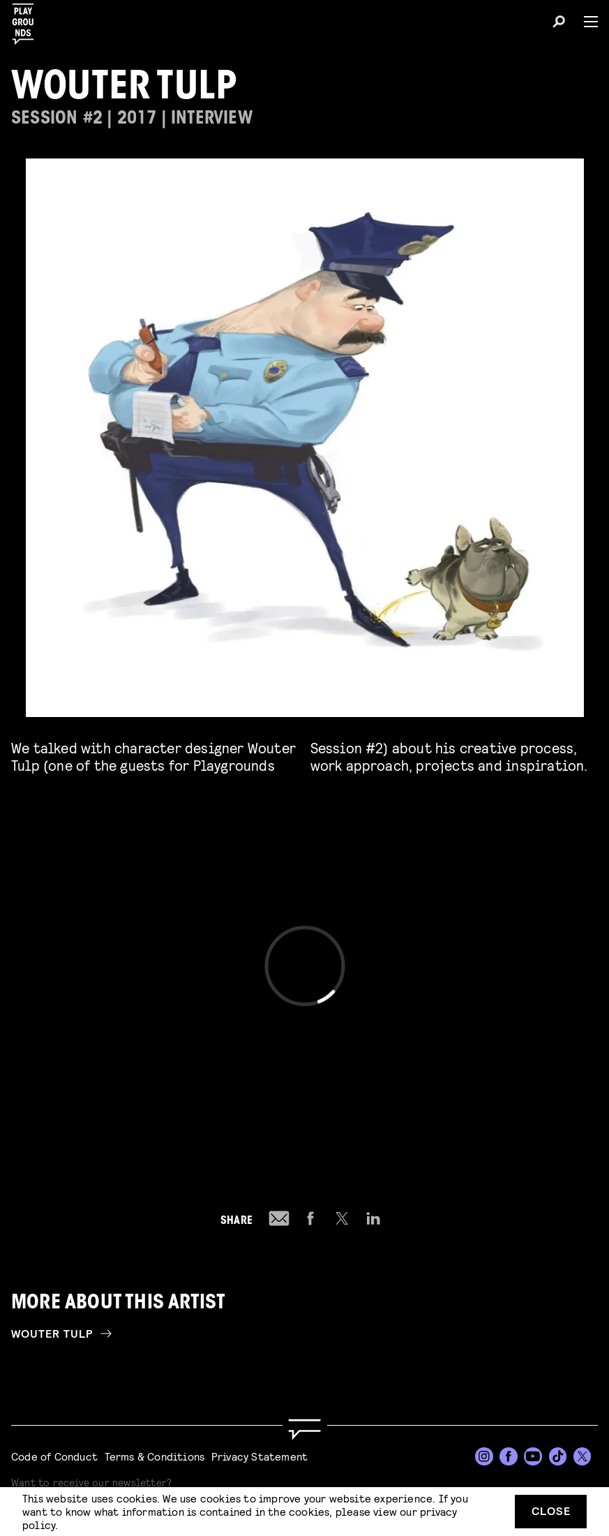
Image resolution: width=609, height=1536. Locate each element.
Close (551, 1510)
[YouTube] (533, 1456)
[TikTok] (558, 1456)
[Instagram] (484, 1456)
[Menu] (585, 21)
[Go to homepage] (304, 1429)
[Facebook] (508, 1456)
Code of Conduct (54, 1456)
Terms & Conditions (155, 1456)
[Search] (559, 23)
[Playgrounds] (27, 20)
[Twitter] (582, 1456)
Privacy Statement (259, 1456)
